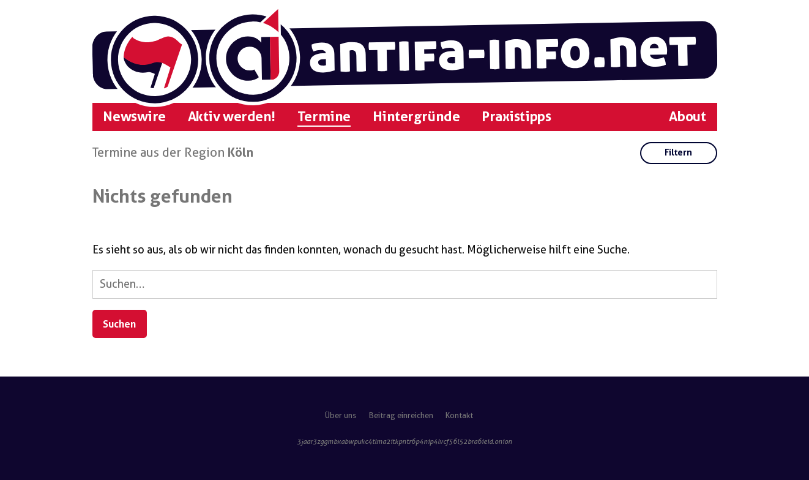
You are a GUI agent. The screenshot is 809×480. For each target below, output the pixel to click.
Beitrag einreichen (401, 415)
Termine (324, 116)
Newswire (134, 116)
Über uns (340, 415)
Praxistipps (516, 116)
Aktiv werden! (231, 116)
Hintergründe (416, 116)
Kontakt (459, 415)
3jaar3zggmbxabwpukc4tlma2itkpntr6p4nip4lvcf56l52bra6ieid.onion (404, 441)
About (687, 116)
